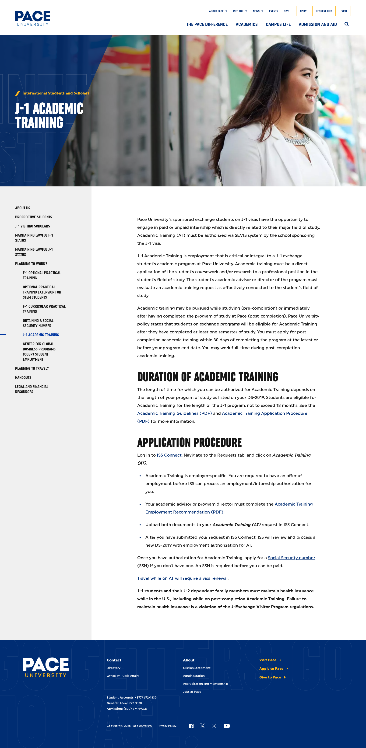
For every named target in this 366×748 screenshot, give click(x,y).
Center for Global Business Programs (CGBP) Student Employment (39, 352)
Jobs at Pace (192, 691)
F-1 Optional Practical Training (42, 275)
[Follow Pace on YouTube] (226, 725)
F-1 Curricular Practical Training (44, 309)
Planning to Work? (31, 264)
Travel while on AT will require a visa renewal (182, 578)
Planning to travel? (32, 368)
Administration (194, 676)
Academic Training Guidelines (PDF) (174, 413)
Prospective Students (33, 217)
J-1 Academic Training (41, 335)
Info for (238, 11)
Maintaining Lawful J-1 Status (34, 252)
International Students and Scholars (55, 93)
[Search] (347, 24)
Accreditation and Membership (205, 683)
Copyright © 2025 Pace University (129, 725)
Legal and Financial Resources (31, 389)
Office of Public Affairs (123, 676)
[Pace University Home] (38, 18)
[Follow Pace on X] (202, 725)
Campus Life (278, 24)
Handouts (23, 377)
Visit (344, 11)
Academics (247, 24)
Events (273, 11)
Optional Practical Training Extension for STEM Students (42, 292)
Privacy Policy (167, 725)
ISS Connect (169, 455)
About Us (22, 208)
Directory (113, 668)
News (256, 11)
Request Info (324, 11)
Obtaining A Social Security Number (38, 323)
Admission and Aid (318, 24)
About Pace (216, 11)
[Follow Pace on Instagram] (213, 725)
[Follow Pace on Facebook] (191, 725)
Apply (303, 11)
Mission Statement (197, 668)
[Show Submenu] (225, 11)
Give (286, 11)
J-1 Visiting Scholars (32, 226)
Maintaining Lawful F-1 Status (34, 238)
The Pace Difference (207, 24)
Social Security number (291, 557)
